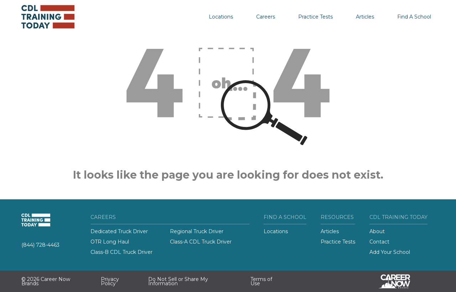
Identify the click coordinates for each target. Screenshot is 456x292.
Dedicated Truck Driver (119, 231)
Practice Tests (315, 17)
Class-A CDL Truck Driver (201, 242)
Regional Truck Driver (196, 231)
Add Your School (389, 252)
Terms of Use (261, 281)
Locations (221, 17)
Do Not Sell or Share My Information (178, 281)
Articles (365, 17)
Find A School (414, 17)
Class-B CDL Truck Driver (121, 252)
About (377, 231)
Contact (379, 242)
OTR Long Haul (109, 242)
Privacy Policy (110, 281)
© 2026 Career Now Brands (45, 281)
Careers (265, 17)
